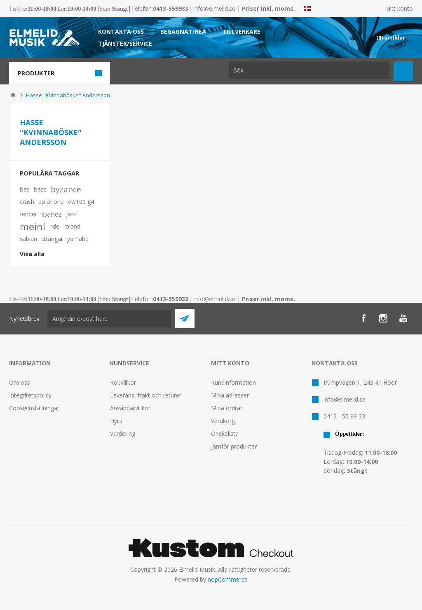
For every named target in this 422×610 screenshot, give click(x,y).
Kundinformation (233, 382)
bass (40, 189)
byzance (66, 189)
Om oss (19, 382)
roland (71, 226)
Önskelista (225, 433)
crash (27, 202)
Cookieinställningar (34, 408)
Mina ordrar (226, 408)
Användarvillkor (130, 408)
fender (28, 214)
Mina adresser (230, 395)
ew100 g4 (81, 202)
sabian (28, 239)
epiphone (51, 202)
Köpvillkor (123, 382)
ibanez (51, 214)
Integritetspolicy (30, 395)
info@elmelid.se (214, 8)
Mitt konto (399, 8)
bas (25, 189)
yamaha (78, 239)
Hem (13, 95)
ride (54, 226)
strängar (52, 239)
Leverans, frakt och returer (145, 395)
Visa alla (32, 254)
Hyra (116, 421)
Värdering (122, 433)
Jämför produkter (234, 446)
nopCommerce (228, 579)
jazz (71, 214)
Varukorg (223, 421)
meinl (32, 226)
